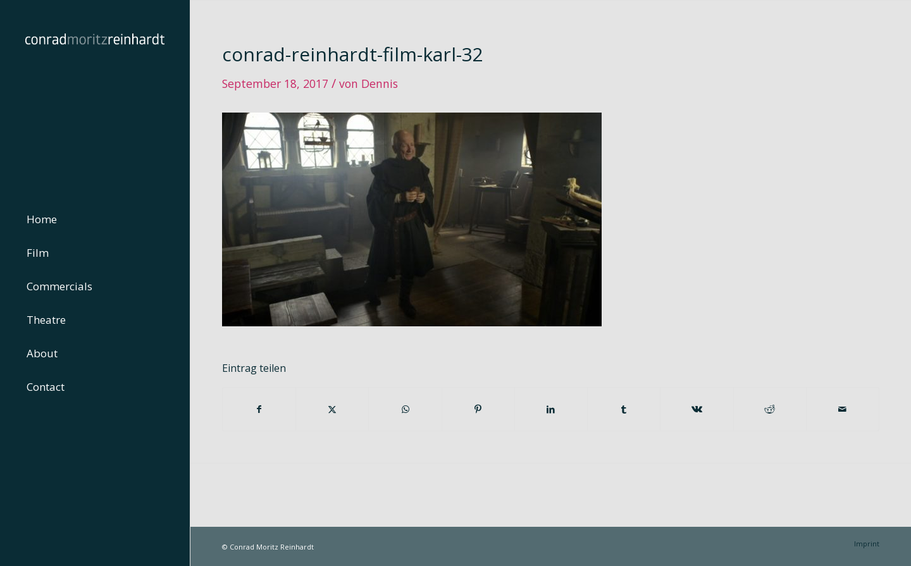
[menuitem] (95, 220)
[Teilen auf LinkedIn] (551, 409)
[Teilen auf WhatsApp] (405, 409)
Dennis (379, 83)
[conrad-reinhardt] (94, 94)
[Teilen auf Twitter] (332, 409)
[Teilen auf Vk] (696, 409)
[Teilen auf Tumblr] (624, 409)
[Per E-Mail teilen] (843, 409)
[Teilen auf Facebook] (259, 409)
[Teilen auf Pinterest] (478, 409)
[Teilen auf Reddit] (770, 409)
